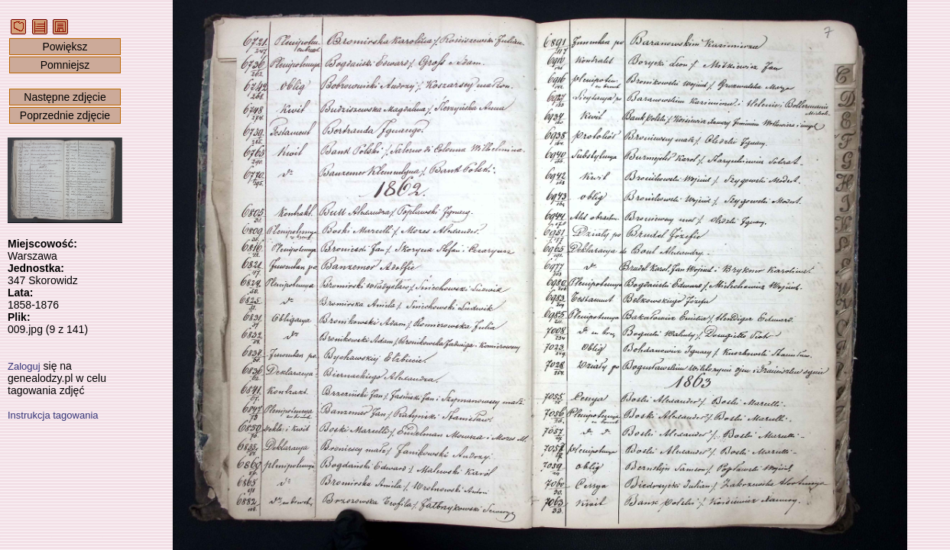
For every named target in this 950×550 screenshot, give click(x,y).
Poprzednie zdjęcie (65, 115)
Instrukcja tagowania (53, 415)
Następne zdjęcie (64, 97)
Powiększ (64, 46)
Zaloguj (24, 366)
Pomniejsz (65, 65)
